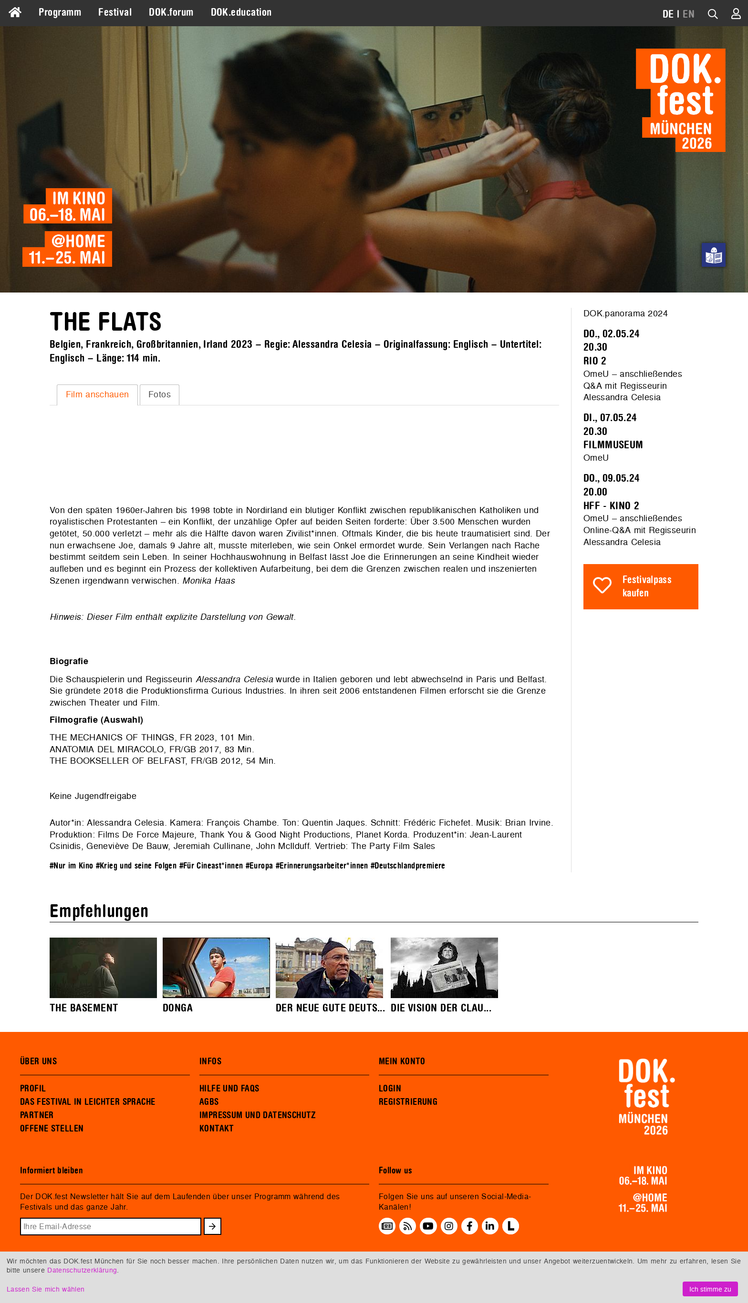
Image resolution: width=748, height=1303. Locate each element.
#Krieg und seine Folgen (136, 865)
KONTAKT (216, 1128)
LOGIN (390, 1088)
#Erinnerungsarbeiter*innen (322, 865)
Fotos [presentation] (159, 394)
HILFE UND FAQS (229, 1088)
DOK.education (241, 12)
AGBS (209, 1102)
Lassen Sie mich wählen (45, 1288)
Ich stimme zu (710, 1288)
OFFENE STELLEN (51, 1128)
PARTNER (37, 1115)
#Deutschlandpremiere (408, 865)
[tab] (97, 394)
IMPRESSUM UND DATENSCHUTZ (257, 1115)
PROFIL (33, 1088)
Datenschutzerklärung (82, 1269)
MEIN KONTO (402, 1061)
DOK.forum (171, 12)
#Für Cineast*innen (211, 865)
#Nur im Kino (71, 865)
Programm (60, 12)
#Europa (259, 865)
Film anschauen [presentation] (97, 394)
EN (689, 14)
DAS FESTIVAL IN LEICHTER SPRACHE (87, 1102)
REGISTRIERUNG (408, 1102)
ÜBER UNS (38, 1061)
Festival (115, 12)
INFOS (210, 1061)
